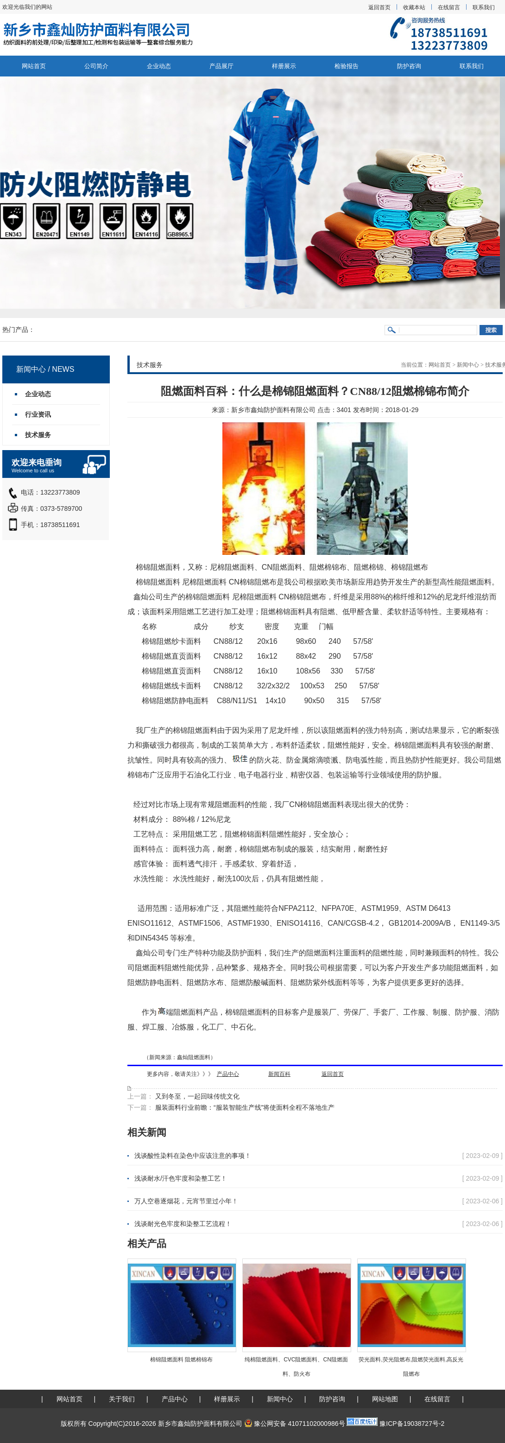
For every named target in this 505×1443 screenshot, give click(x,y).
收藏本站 (414, 7)
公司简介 (96, 66)
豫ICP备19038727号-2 (411, 1423)
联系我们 (484, 7)
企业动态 (159, 66)
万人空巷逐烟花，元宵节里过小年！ (186, 1201)
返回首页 (379, 7)
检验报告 (347, 66)
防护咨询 (409, 66)
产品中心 (175, 1399)
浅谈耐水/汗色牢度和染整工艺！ (180, 1178)
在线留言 (449, 7)
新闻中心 (468, 365)
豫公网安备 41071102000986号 (294, 1423)
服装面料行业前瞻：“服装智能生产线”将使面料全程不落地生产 (244, 1107)
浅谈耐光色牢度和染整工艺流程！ (183, 1223)
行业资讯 (38, 414)
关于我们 (122, 1399)
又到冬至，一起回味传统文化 (196, 1096)
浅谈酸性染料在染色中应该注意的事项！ (192, 1155)
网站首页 (34, 66)
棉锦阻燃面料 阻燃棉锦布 (181, 1359)
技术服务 (38, 435)
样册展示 (284, 66)
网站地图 (385, 1399)
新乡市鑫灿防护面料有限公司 (273, 409)
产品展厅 (221, 66)
